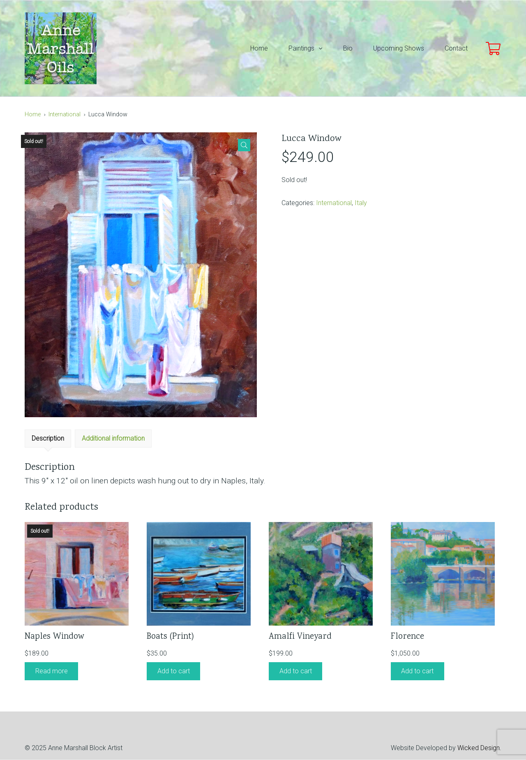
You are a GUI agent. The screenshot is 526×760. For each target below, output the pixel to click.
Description (48, 438)
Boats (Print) (170, 637)
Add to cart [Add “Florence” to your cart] (417, 671)
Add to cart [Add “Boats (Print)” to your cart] (173, 671)
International (64, 114)
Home (33, 114)
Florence (407, 637)
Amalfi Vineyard (300, 637)
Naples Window (54, 637)
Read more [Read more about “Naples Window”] (51, 671)
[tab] (48, 439)
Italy (361, 203)
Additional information (113, 438)
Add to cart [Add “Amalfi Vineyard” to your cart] (295, 671)
